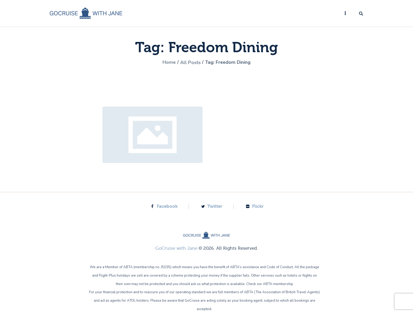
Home (169, 62)
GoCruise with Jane (176, 248)
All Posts (190, 62)
